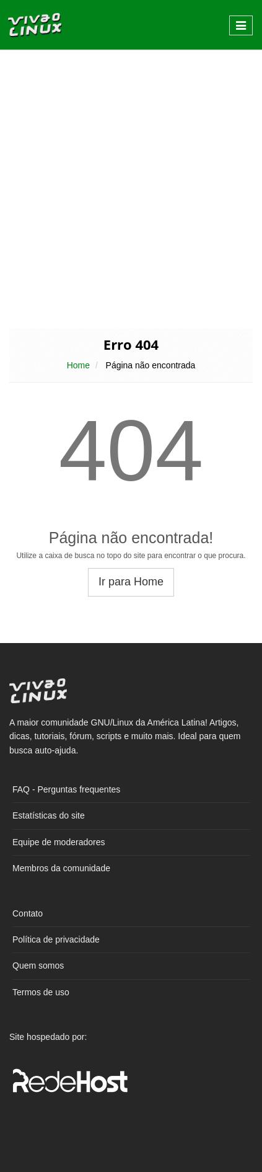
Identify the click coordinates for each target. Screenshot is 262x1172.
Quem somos (38, 965)
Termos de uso (40, 992)
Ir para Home (131, 581)
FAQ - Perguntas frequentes (66, 789)
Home (78, 365)
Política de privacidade (56, 939)
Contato (27, 913)
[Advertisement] (131, 188)
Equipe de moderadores (58, 842)
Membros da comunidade (61, 868)
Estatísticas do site (48, 815)
